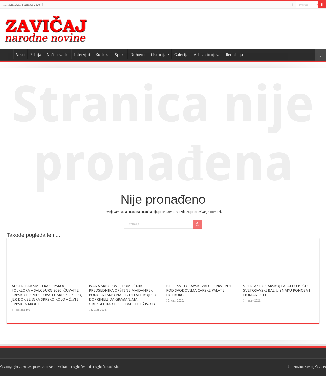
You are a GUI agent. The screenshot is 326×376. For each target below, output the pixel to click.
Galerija (181, 54)
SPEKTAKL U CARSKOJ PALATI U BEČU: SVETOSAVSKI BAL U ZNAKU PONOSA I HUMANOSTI (276, 290)
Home (6, 54)
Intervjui (82, 54)
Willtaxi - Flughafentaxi (74, 367)
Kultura (102, 54)
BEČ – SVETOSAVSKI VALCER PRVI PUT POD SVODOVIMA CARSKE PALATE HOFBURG (199, 290)
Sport (120, 54)
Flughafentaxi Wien (106, 367)
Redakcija (234, 54)
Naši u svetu (58, 54)
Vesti (20, 54)
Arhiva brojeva (207, 54)
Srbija (35, 54)
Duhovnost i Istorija (148, 54)
